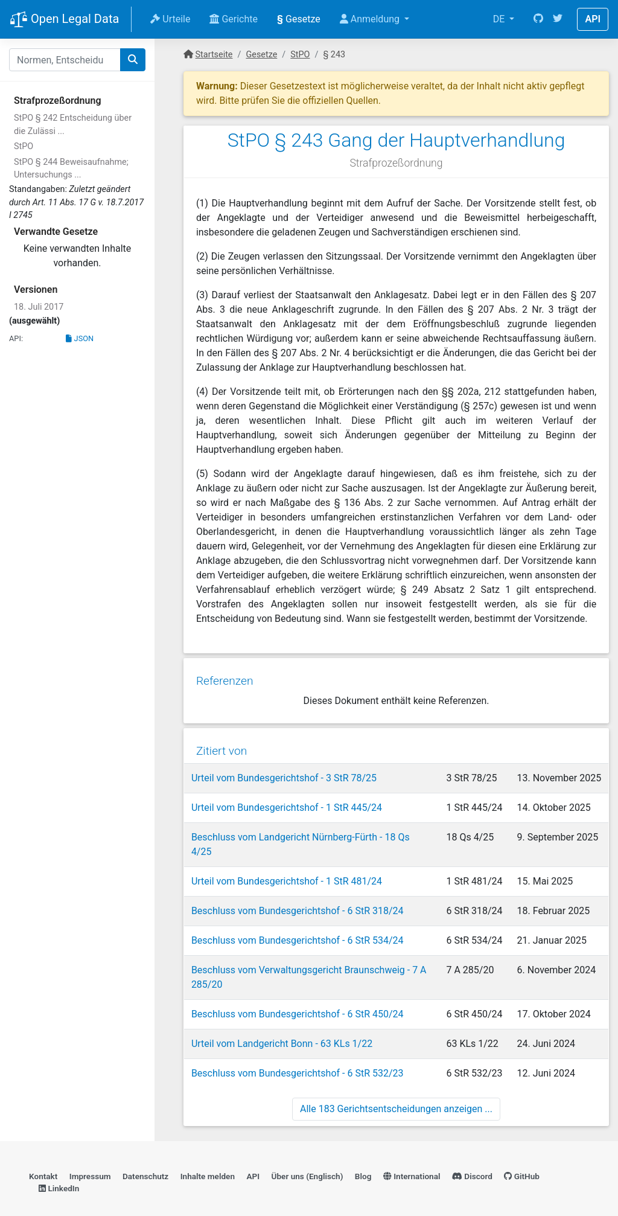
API (592, 19)
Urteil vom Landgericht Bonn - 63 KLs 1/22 (281, 1025)
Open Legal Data (64, 20)
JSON (80, 338)
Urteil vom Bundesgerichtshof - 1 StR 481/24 (286, 863)
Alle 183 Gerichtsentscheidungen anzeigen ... (396, 1090)
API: (16, 338)
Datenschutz (145, 1159)
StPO (23, 146)
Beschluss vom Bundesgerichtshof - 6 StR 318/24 (297, 892)
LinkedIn (59, 1171)
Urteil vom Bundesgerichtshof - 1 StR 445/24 (286, 804)
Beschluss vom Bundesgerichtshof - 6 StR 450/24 (297, 996)
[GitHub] (538, 19)
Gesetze (298, 19)
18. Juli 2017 (38, 307)
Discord (472, 1159)
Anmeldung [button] (371, 19)
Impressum (90, 1159)
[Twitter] (557, 19)
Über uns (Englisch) (307, 1159)
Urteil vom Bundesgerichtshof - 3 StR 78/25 (283, 774)
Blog (363, 1159)
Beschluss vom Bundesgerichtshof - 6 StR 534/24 (297, 922)
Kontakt (43, 1159)
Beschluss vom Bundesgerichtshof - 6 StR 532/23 (297, 1055)
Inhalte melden (207, 1159)
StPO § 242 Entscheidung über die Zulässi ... (73, 124)
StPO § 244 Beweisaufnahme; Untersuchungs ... (71, 169)
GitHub (522, 1159)
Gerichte (233, 19)
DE (500, 19)
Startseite (214, 55)
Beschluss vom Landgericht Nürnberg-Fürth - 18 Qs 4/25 (311, 833)
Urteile (170, 19)
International (412, 1159)
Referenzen (224, 678)
